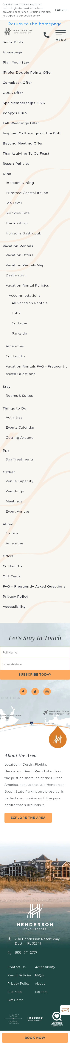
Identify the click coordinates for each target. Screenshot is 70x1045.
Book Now (35, 1038)
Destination (16, 275)
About (8, 524)
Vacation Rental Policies (27, 285)
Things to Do (14, 408)
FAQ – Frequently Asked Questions (34, 586)
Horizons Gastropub (23, 233)
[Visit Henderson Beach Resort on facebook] (23, 691)
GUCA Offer (13, 93)
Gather (9, 472)
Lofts (16, 313)
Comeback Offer (17, 83)
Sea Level (14, 203)
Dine (7, 174)
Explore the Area (28, 818)
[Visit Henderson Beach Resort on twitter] (35, 691)
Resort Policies (16, 163)
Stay (7, 387)
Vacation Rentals (18, 246)
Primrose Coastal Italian (27, 193)
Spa (6, 450)
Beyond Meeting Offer (23, 143)
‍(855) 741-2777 (26, 952)
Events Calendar (20, 427)
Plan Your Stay (16, 62)
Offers (8, 556)
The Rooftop (17, 223)
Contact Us (15, 356)
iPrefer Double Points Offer (27, 72)
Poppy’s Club (15, 113)
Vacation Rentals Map (25, 265)
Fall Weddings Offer (21, 123)
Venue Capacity (19, 481)
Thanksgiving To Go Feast (26, 153)
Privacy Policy (15, 596)
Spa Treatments (20, 459)
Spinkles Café (18, 213)
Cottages (20, 323)
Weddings (15, 491)
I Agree (61, 10)
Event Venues (18, 511)
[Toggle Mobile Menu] (60, 35)
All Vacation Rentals (29, 303)
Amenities (15, 346)
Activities (14, 417)
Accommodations (25, 295)
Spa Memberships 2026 (24, 103)
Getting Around (20, 437)
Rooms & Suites (19, 395)
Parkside (19, 333)
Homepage (12, 52)
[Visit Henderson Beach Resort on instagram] (47, 691)
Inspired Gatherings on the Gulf (32, 133)
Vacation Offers (19, 255)
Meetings (14, 501)
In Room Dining (20, 183)
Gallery (12, 533)
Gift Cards (12, 576)
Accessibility (14, 607)
